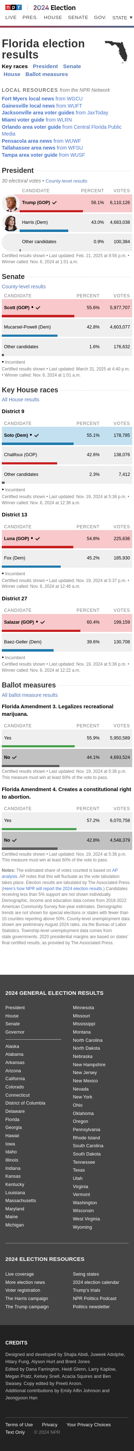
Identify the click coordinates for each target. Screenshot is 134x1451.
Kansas (13, 1176)
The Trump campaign (27, 1306)
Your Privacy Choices (88, 1424)
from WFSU (42, 148)
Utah (78, 1178)
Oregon (80, 1121)
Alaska (12, 1046)
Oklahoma (83, 1113)
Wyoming (82, 1227)
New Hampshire (89, 1064)
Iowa (10, 1144)
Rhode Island (86, 1137)
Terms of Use (19, 1424)
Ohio (78, 1105)
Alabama (14, 1054)
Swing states (86, 1274)
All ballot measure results (30, 695)
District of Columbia (25, 1103)
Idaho (11, 1151)
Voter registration (22, 1290)
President (45, 66)
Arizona (13, 1070)
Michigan (14, 1225)
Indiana (12, 1168)
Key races (15, 66)
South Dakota (87, 1154)
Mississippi (84, 1023)
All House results (20, 399)
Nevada (81, 1089)
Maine (11, 1216)
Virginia (80, 1186)
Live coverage (19, 1274)
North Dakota (86, 1048)
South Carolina (88, 1145)
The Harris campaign (26, 1298)
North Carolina (88, 1040)
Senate (78, 17)
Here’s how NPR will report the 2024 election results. (53, 888)
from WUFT (42, 106)
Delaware (15, 1111)
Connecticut (17, 1095)
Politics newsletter (91, 1306)
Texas (79, 1170)
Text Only (15, 1432)
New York (82, 1097)
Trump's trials (86, 1290)
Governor (15, 1032)
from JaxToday (55, 112)
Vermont (81, 1194)
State (121, 17)
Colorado (14, 1087)
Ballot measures (46, 74)
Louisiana (15, 1192)
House (53, 17)
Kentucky (14, 1184)
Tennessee (84, 1162)
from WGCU (42, 98)
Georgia (13, 1127)
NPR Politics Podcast (94, 1298)
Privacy (50, 1424)
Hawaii (12, 1135)
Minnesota (83, 1007)
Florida (12, 1119)
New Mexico (85, 1080)
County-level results (66, 181)
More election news (25, 1282)
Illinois (11, 1160)
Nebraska (83, 1056)
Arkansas (15, 1062)
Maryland (14, 1208)
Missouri (81, 1015)
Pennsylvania (86, 1129)
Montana (82, 1032)
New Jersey (85, 1072)
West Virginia (86, 1218)
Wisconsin (83, 1210)
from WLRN (37, 120)
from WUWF (41, 141)
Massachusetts (20, 1200)
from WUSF (43, 155)
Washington (85, 1202)
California (15, 1078)
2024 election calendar (96, 1282)
